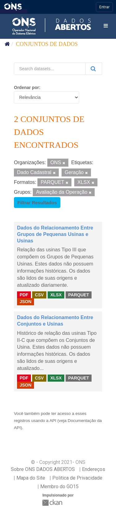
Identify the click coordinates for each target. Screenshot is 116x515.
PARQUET (78, 294)
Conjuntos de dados (47, 44)
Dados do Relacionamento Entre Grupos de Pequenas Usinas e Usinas (55, 234)
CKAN (52, 502)
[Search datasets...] (50, 69)
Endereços (93, 469)
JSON (25, 301)
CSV (39, 294)
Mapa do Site (30, 478)
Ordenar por (26, 87)
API (52, 420)
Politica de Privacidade (77, 478)
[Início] (7, 44)
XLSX (56, 294)
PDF (23, 294)
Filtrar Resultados (37, 202)
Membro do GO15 (59, 486)
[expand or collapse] (105, 26)
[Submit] (93, 69)
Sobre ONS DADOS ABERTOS (43, 469)
